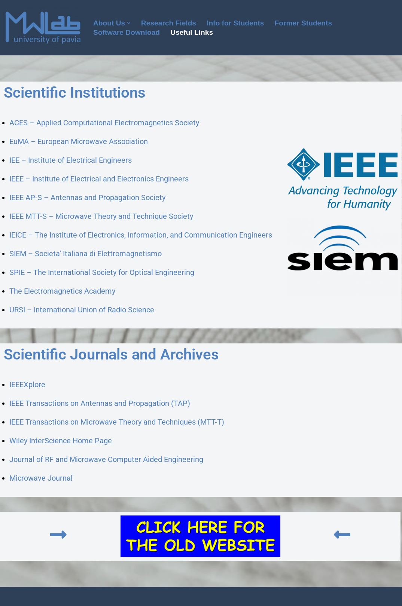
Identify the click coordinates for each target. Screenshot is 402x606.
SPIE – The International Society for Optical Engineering (101, 272)
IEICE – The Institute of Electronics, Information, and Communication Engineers (140, 234)
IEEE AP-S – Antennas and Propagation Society (87, 197)
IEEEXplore (27, 384)
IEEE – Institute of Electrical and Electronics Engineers (99, 178)
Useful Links (191, 32)
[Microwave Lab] (43, 28)
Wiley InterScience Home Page (60, 440)
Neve (12, 596)
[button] (129, 23)
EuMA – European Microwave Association (78, 141)
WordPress (72, 596)
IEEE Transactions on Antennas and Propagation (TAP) (99, 403)
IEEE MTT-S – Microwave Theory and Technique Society (101, 216)
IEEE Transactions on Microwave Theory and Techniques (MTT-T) (116, 421)
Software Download (126, 32)
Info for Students (235, 23)
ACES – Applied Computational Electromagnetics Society (104, 122)
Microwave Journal (41, 478)
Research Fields (168, 23)
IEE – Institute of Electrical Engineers (70, 160)
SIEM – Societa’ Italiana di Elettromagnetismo (85, 253)
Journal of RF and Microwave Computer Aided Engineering (106, 459)
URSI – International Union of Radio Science (81, 309)
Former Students (303, 23)
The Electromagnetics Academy (62, 291)
